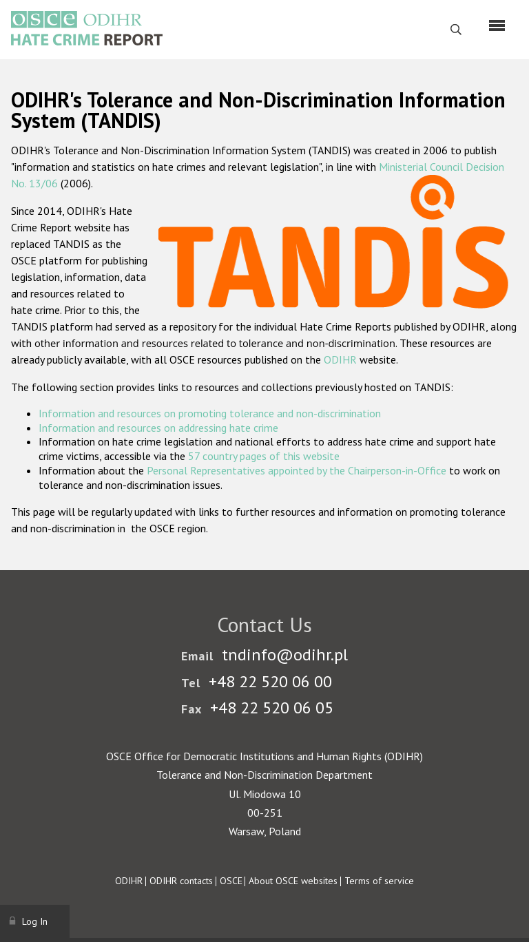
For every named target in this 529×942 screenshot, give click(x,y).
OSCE (231, 881)
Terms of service (379, 881)
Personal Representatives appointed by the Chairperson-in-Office (296, 470)
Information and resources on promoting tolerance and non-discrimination (210, 413)
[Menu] (497, 25)
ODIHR (340, 359)
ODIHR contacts (181, 881)
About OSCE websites (293, 881)
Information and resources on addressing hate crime (158, 428)
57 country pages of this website (264, 456)
